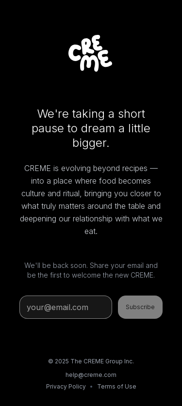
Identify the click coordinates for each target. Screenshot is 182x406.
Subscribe (140, 307)
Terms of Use (116, 386)
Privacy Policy (66, 386)
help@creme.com (91, 374)
